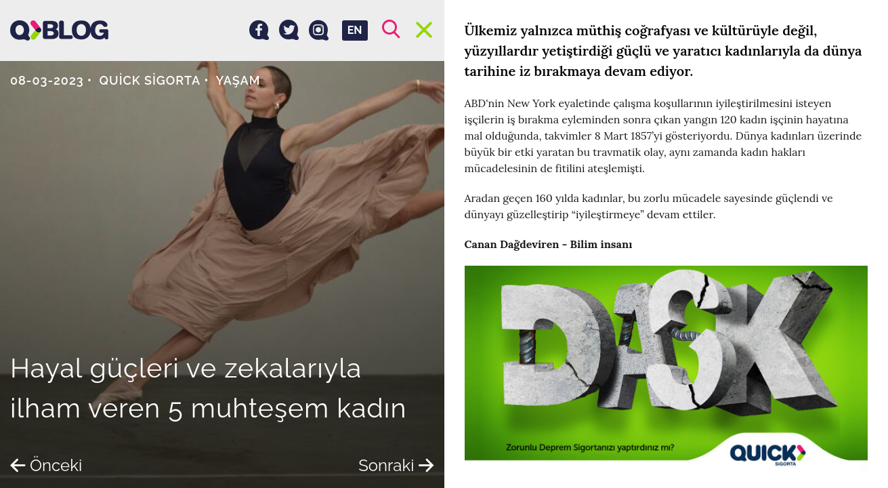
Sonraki (396, 465)
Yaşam (237, 80)
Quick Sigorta (150, 80)
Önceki (46, 465)
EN (354, 30)
